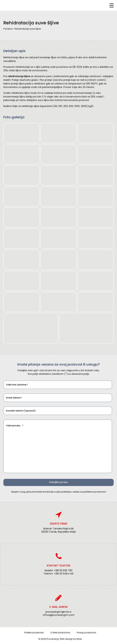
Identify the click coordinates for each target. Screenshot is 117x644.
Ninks (79, 638)
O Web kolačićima (60, 632)
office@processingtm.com (58, 615)
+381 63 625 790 (63, 570)
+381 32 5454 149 (63, 573)
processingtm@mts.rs (58, 611)
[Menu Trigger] (111, 5)
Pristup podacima (86, 632)
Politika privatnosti (34, 632)
